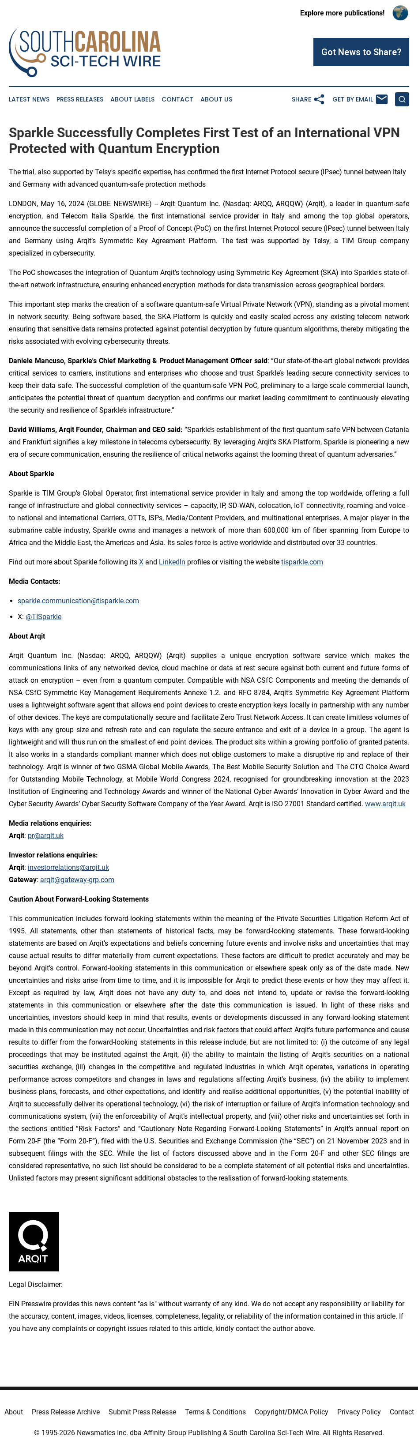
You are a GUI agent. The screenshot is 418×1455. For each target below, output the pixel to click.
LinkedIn (172, 562)
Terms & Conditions (215, 1412)
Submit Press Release (142, 1412)
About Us (216, 99)
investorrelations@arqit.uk (68, 867)
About (13, 1412)
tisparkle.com (302, 562)
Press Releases (79, 99)
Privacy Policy (359, 1412)
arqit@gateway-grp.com (77, 880)
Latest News (29, 99)
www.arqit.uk (385, 804)
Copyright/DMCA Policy (291, 1412)
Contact (177, 99)
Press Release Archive (66, 1412)
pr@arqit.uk (46, 835)
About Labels (132, 99)
